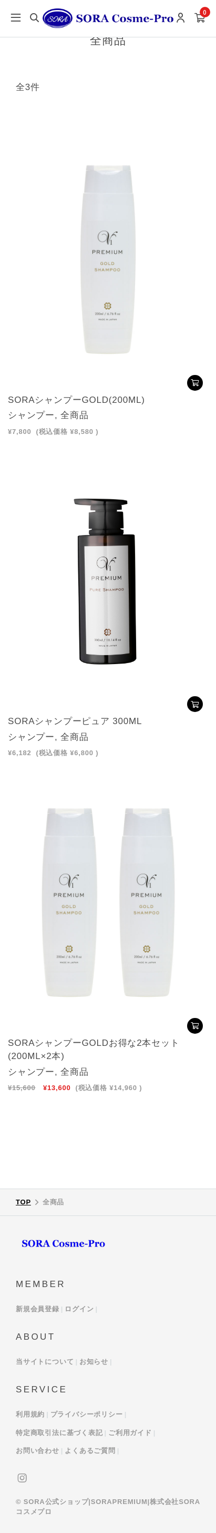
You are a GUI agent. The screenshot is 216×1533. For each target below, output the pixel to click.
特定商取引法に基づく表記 (59, 1433)
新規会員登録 (37, 1309)
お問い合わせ (37, 1451)
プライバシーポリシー (86, 1414)
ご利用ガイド (130, 1433)
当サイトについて (45, 1362)
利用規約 (30, 1414)
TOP (23, 1202)
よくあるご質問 (90, 1451)
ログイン (79, 1309)
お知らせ (93, 1362)
